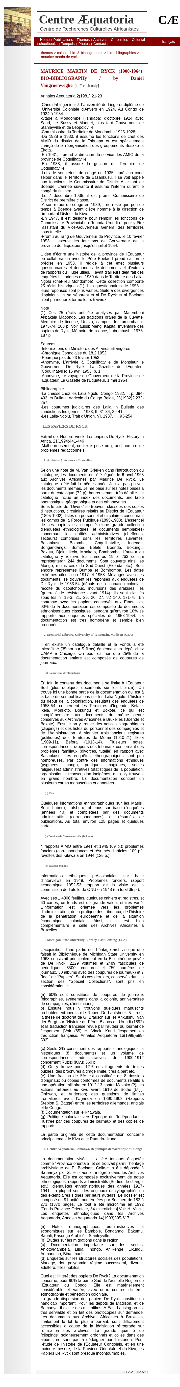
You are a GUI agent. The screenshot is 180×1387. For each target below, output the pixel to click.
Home (44, 40)
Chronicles (119, 40)
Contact (99, 44)
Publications (63, 40)
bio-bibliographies (121, 53)
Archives (100, 40)
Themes (83, 40)
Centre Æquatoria (86, 19)
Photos (84, 44)
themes (47, 53)
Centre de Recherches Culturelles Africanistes (89, 29)
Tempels (68, 44)
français (168, 42)
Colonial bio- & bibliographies (80, 53)
